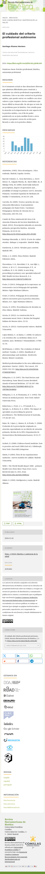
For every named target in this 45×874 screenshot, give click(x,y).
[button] (8, 656)
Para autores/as (9, 804)
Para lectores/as (9, 800)
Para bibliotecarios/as (12, 807)
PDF (8, 523)
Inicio (5, 18)
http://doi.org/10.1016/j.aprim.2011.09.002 (19, 234)
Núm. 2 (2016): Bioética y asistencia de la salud (19, 21)
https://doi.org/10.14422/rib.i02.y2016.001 (24, 63)
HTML (19, 523)
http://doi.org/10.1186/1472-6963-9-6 (16, 279)
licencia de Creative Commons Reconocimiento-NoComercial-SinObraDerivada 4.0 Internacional (16, 857)
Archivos (13, 18)
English (6, 777)
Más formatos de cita (16, 645)
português (8, 785)
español (7, 781)
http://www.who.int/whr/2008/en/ (15, 475)
